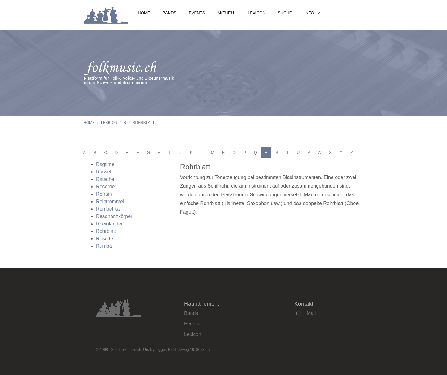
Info (309, 13)
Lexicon (256, 13)
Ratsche (105, 179)
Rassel (103, 171)
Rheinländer (109, 223)
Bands (169, 13)
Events (197, 13)
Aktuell (226, 13)
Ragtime (105, 164)
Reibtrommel (110, 201)
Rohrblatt (106, 231)
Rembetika (108, 208)
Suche (285, 13)
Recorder (106, 186)
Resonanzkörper (114, 216)
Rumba (104, 246)
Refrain (104, 194)
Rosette (104, 238)
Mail (311, 313)
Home (144, 13)
